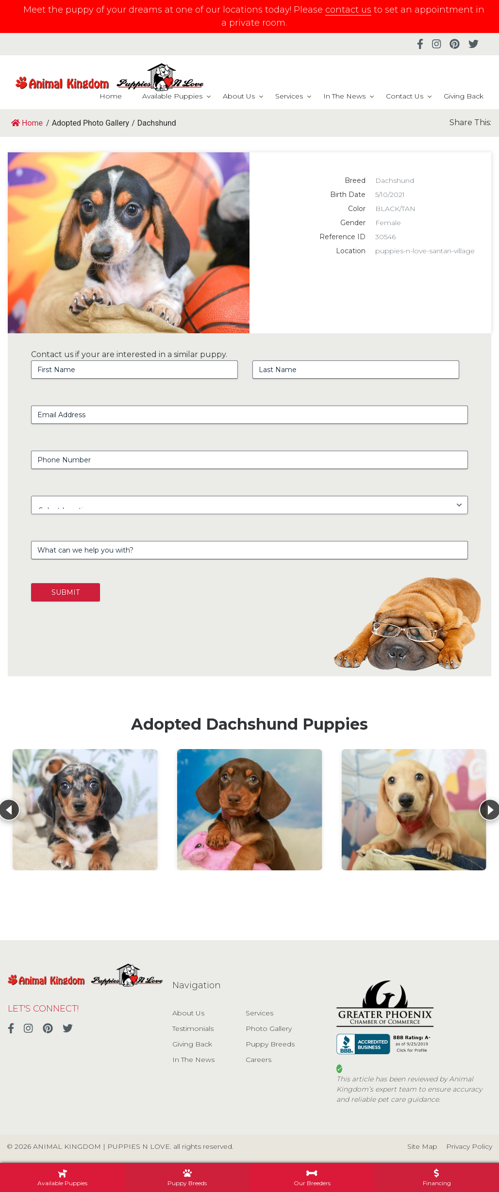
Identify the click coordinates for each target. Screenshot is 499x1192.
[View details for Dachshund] (85, 809)
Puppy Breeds (270, 1044)
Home (111, 96)
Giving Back (463, 96)
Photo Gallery (269, 1028)
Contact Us (404, 96)
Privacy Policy (469, 1146)
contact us (348, 9)
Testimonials (193, 1028)
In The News (344, 96)
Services (289, 96)
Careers (258, 1059)
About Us (239, 96)
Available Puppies (172, 96)
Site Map (422, 1146)
